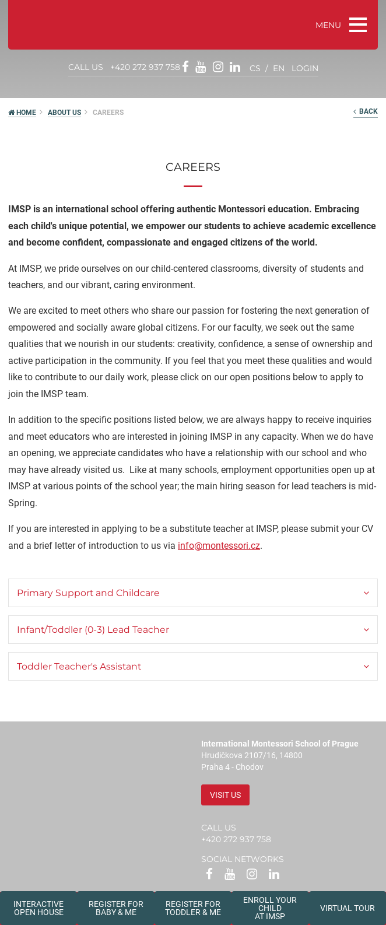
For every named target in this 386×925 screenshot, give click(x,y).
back (365, 111)
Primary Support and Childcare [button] (88, 592)
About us (64, 112)
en (279, 68)
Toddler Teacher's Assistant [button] (79, 666)
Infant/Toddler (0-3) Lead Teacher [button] (93, 629)
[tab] (193, 593)
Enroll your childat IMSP (270, 908)
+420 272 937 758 (145, 67)
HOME (22, 112)
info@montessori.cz (219, 545)
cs (255, 68)
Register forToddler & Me (193, 908)
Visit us (225, 795)
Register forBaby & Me (116, 908)
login (305, 68)
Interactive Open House (38, 908)
